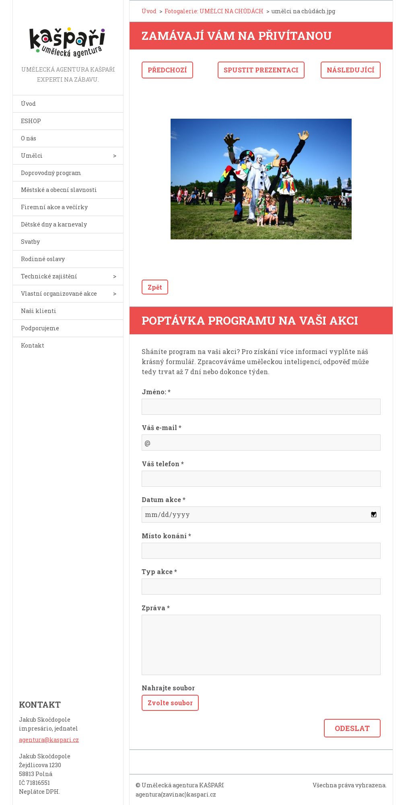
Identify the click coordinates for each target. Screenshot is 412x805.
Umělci (32, 155)
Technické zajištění (49, 276)
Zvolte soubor (170, 702)
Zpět (155, 287)
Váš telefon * (163, 463)
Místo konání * (166, 535)
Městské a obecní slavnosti (59, 190)
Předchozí (167, 70)
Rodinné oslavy (43, 259)
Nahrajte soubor (168, 688)
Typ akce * (159, 571)
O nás (28, 138)
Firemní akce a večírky (54, 207)
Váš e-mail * (161, 427)
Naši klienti (38, 311)
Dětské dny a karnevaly (54, 224)
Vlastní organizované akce (59, 293)
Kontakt (32, 345)
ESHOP (31, 121)
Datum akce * (163, 499)
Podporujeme (40, 328)
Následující (351, 70)
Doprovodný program (51, 173)
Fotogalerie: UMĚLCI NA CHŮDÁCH (214, 11)
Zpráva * (156, 607)
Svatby (30, 241)
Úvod (28, 103)
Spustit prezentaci (261, 70)
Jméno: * (156, 391)
